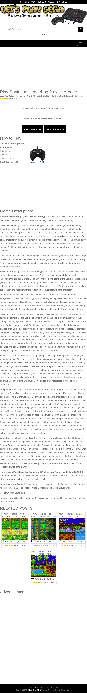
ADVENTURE (43, 96)
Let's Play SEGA (7, 96)
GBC (27, 2)
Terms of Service (52, 687)
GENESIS (42, 2)
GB (21, 2)
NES (58, 2)
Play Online (20, 96)
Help (30, 687)
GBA (33, 2)
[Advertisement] (43, 68)
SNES (64, 2)
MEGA (51, 2)
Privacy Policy (39, 687)
